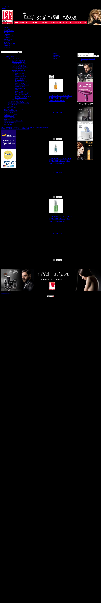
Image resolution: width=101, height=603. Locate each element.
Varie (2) (17, 89)
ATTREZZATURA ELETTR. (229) (18, 103)
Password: (97, 53)
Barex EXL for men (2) (22, 93)
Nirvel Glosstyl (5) (20, 83)
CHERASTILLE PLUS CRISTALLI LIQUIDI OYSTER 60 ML (60, 160)
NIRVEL (7, 47)
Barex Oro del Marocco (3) (23, 96)
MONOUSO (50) (9, 117)
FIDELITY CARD (9, 44)
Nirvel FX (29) (19, 73)
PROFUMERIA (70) (10, 122)
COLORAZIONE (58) (18, 62)
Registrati (84, 60)
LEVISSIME (8, 45)
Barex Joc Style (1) (21, 98)
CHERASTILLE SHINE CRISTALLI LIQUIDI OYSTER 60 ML (60, 218)
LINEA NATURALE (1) (19, 60)
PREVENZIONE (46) (18, 68)
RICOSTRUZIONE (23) (19, 70)
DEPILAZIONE (9, 36)
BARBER (7, 40)
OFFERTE (7, 42)
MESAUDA (8, 39)
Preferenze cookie (6, 293)
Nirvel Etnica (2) (20, 88)
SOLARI (7, 37)
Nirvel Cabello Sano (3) (22, 85)
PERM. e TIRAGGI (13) (19, 63)
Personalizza (4, 7)
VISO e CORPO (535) (11, 111)
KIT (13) (10, 106)
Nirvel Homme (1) (20, 86)
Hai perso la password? (88, 59)
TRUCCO (7, 34)
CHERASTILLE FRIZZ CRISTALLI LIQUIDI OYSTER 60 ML (60, 98)
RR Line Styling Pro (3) (22, 94)
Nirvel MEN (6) (20, 78)
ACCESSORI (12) (13, 104)
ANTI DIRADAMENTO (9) (20, 67)
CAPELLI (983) (9, 57)
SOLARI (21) (8, 119)
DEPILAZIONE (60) (10, 114)
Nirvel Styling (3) (20, 76)
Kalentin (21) (8, 124)
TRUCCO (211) (9, 116)
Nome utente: (81, 52)
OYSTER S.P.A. (57, 112)
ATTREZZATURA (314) (15, 101)
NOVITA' (7, 29)
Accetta (10, 7)
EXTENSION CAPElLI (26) (12, 107)
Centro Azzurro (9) (20, 91)
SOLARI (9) (15, 99)
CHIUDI (3, 8)
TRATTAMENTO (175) (19, 65)
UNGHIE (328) (8, 112)
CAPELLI (7, 32)
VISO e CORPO (9, 31)
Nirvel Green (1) (20, 75)
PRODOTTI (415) (13, 58)
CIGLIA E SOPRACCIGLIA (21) (14, 109)
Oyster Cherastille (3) (21, 81)
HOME (6, 27)
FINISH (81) (15, 71)
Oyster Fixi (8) (19, 80)
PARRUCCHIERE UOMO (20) (13, 121)
